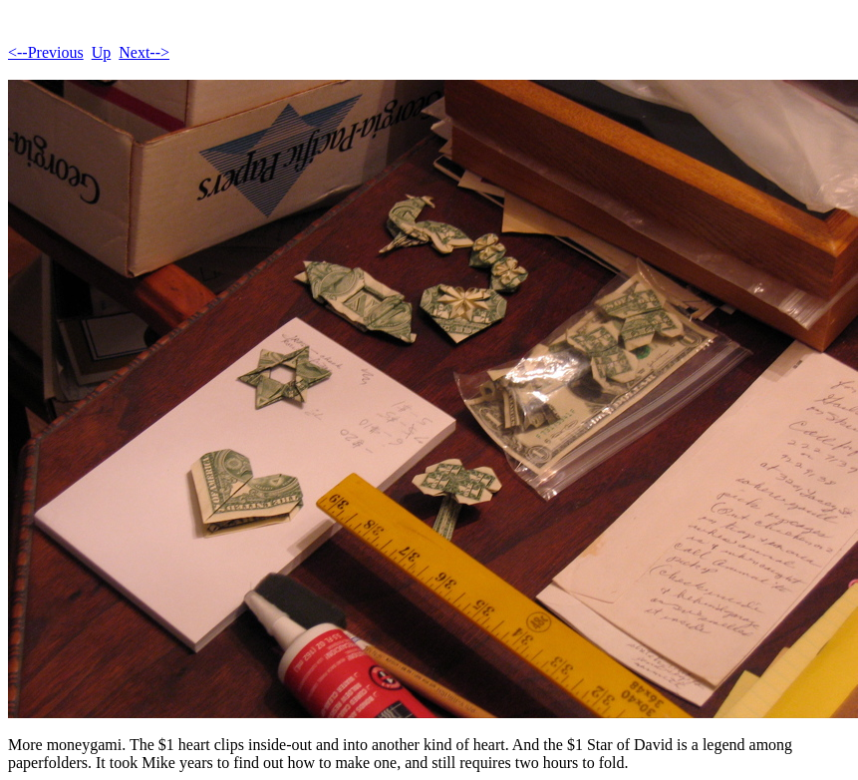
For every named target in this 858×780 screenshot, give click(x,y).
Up (102, 52)
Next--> (144, 52)
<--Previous (46, 52)
